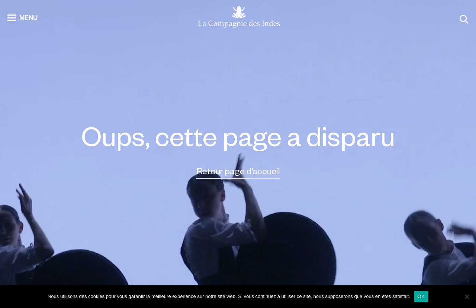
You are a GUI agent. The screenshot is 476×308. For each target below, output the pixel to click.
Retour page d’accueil (238, 170)
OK (421, 296)
